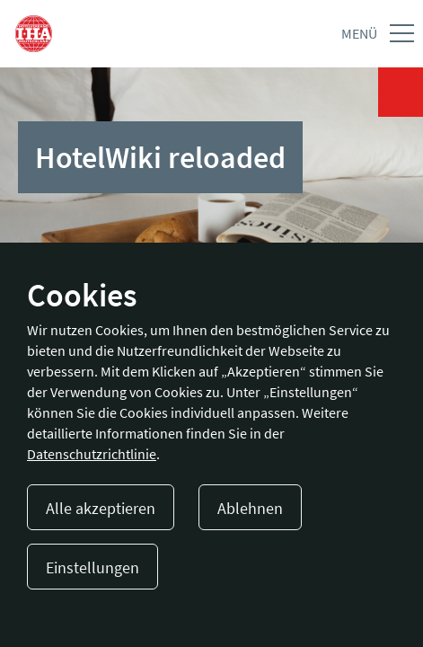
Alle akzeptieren (100, 508)
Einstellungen (92, 567)
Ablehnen (250, 508)
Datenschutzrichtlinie (91, 454)
